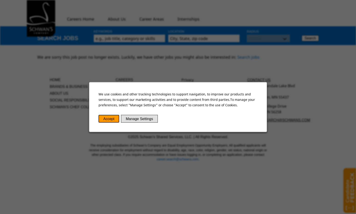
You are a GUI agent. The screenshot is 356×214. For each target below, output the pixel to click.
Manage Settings (139, 119)
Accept (109, 119)
